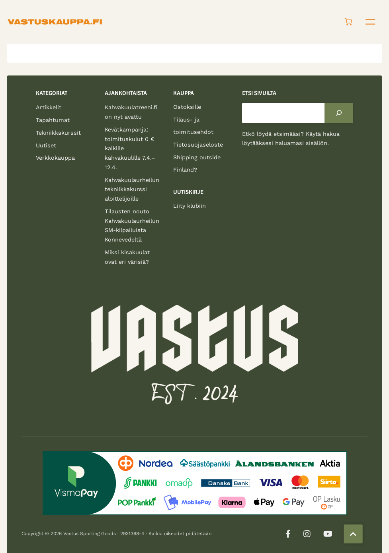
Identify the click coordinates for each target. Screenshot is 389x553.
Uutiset (46, 145)
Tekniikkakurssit (58, 133)
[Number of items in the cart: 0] (348, 22)
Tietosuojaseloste (198, 144)
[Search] (338, 113)
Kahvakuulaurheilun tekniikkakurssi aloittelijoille (132, 189)
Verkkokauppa (55, 158)
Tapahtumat (53, 120)
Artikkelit (48, 107)
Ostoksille (187, 107)
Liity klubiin (189, 206)
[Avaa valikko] (370, 22)
